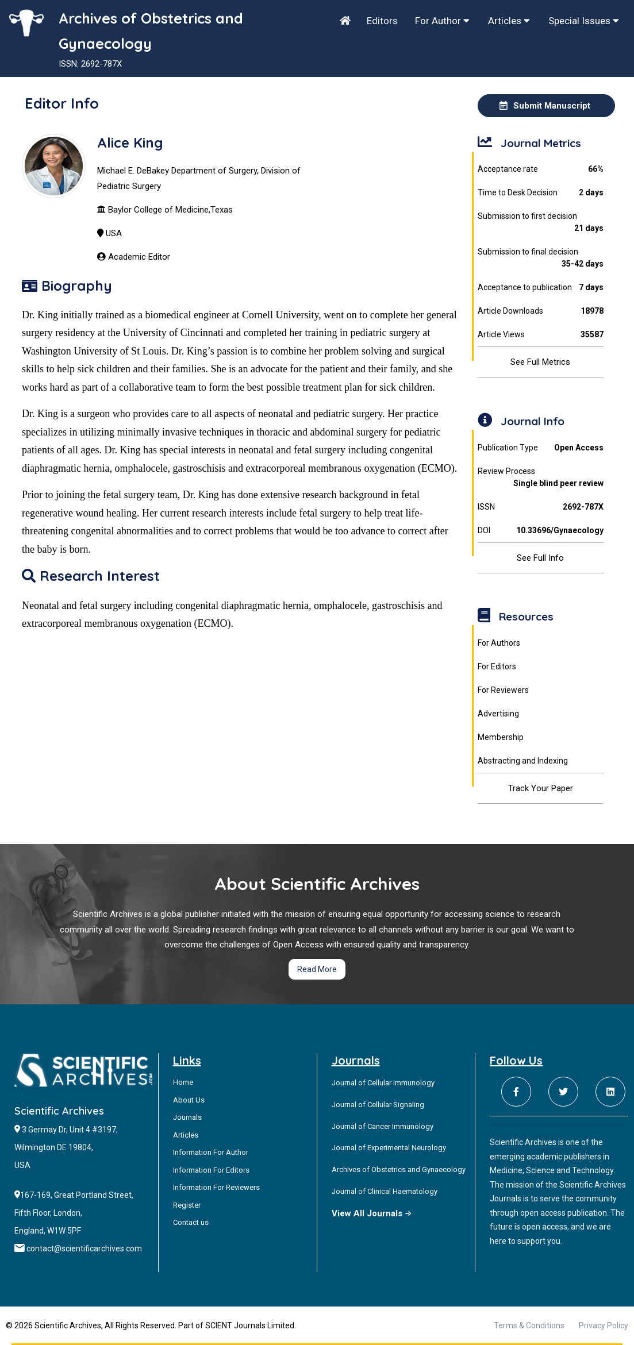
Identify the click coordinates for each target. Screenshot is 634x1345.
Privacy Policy (603, 1325)
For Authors (499, 643)
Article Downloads (541, 311)
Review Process (541, 478)
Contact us (191, 1222)
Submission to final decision (541, 258)
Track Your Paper (540, 788)
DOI (541, 531)
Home (183, 1082)
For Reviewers (503, 690)
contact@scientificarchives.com (84, 1248)
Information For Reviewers (216, 1187)
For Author (442, 20)
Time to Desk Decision (541, 193)
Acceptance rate (541, 169)
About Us (189, 1100)
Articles (509, 20)
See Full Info (540, 558)
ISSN (541, 507)
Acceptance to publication (541, 288)
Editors (382, 20)
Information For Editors (211, 1170)
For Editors (497, 666)
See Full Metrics (540, 362)
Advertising (498, 713)
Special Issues (583, 20)
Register (187, 1205)
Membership (501, 737)
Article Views (541, 335)
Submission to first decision (541, 222)
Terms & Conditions (529, 1325)
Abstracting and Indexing (523, 760)
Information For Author (210, 1152)
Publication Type (541, 448)
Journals (187, 1117)
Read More (317, 969)
